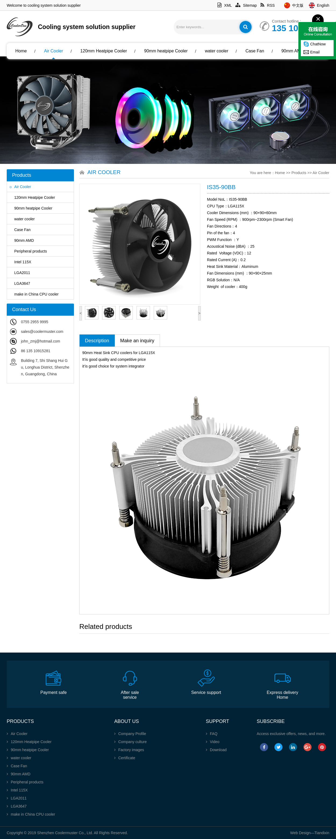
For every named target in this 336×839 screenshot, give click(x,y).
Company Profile (130, 734)
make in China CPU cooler (34, 294)
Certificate (124, 758)
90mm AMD (292, 51)
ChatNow (318, 44)
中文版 (297, 5)
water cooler (216, 51)
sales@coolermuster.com (42, 331)
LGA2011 (20, 273)
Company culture (130, 742)
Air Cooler (53, 51)
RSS (267, 5)
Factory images (129, 750)
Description (97, 340)
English (323, 5)
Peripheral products (28, 251)
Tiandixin (321, 833)
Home (21, 51)
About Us (26, 67)
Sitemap (246, 5)
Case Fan (254, 51)
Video (213, 742)
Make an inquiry (137, 340)
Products (298, 173)
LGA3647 (20, 283)
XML (224, 5)
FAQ (211, 734)
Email (315, 52)
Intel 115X (20, 262)
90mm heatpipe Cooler (166, 51)
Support (217, 721)
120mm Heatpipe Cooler (103, 51)
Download (216, 750)
